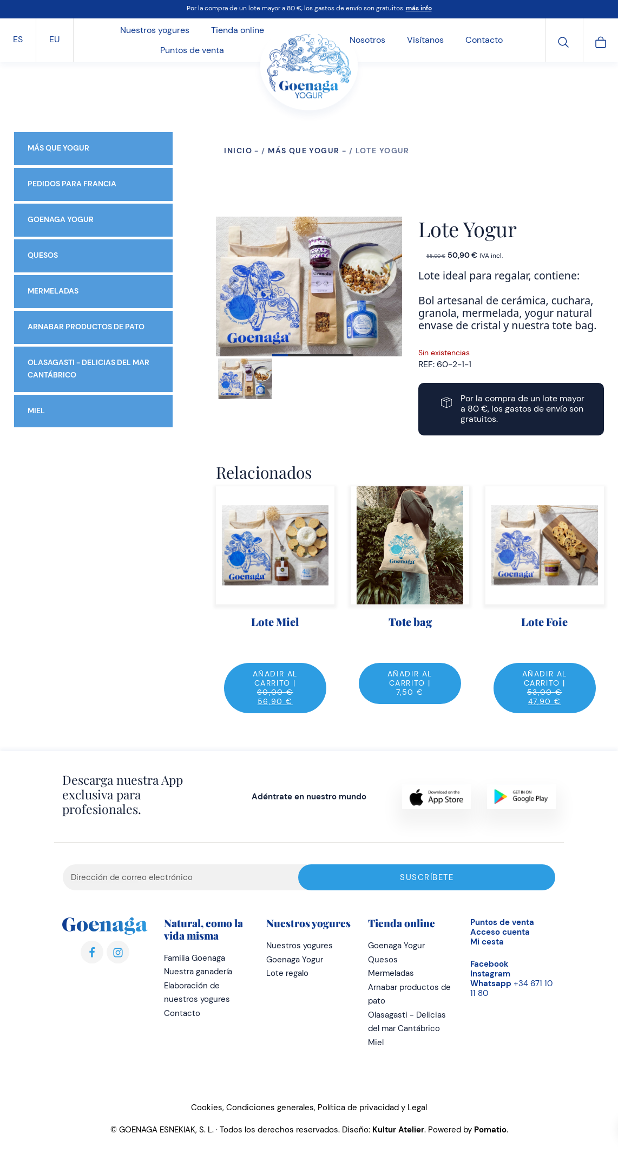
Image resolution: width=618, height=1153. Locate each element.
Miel (36, 410)
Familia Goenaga (194, 958)
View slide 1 (312, 355)
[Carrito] (601, 41)
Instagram (490, 973)
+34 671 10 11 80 (511, 988)
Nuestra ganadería (198, 971)
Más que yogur (303, 150)
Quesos (43, 255)
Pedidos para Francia (72, 183)
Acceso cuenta (500, 932)
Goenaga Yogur (61, 219)
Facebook (489, 964)
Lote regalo (287, 973)
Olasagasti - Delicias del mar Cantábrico (88, 369)
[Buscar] (563, 41)
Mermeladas (53, 291)
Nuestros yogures (299, 945)
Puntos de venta (502, 922)
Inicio (238, 150)
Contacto (182, 1013)
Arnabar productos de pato (86, 326)
